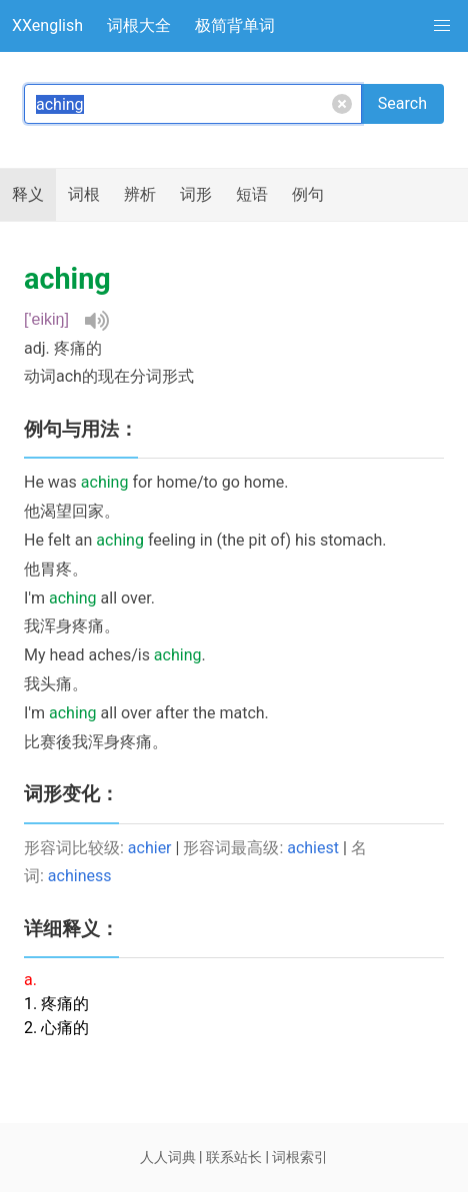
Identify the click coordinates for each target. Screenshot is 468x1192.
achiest (313, 847)
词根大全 (139, 25)
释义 (28, 194)
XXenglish (47, 25)
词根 (84, 194)
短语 (252, 194)
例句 (308, 194)
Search (402, 103)
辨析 (140, 194)
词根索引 (300, 1157)
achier (150, 847)
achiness (80, 875)
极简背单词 (235, 25)
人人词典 (168, 1157)
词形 (196, 194)
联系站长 (234, 1157)
